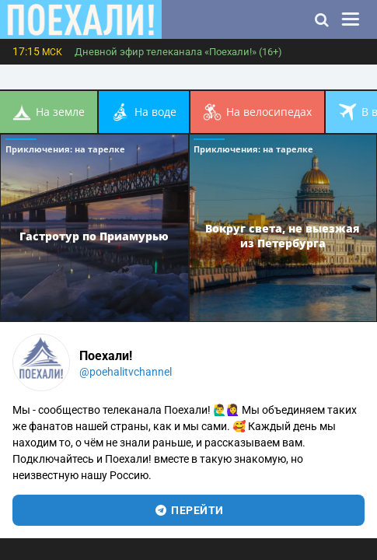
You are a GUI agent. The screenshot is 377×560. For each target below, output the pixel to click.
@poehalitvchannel (125, 372)
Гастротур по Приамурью (94, 235)
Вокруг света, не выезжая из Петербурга (282, 235)
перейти (188, 510)
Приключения (65, 149)
